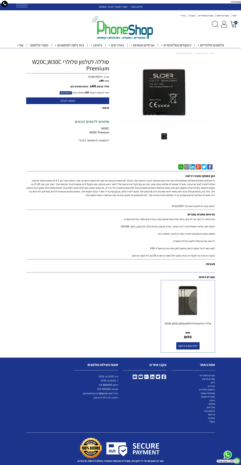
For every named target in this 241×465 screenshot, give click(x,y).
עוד (183, 15)
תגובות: (210, 264)
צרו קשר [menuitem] (211, 406)
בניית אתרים (107, 463)
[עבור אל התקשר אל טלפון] (5, 4)
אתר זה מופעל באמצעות (120, 463)
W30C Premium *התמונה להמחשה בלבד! (94, 136)
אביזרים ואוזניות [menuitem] (142, 45)
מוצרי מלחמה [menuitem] (39, 45)
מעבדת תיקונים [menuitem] (208, 388)
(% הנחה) (77, 92)
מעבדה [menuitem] (192, 15)
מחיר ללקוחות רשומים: (96, 92)
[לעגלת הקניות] (233, 24)
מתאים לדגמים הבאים (92, 121)
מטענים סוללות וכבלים (184, 53)
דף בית (212, 53)
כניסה (69, 93)
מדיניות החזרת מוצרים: (201, 214)
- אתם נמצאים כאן (80, 86)
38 (79, 92)
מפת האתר (207, 357)
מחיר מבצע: (103, 86)
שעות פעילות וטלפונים (103, 357)
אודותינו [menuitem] (211, 410)
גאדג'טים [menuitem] (116, 45)
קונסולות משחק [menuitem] (208, 385)
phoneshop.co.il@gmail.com (97, 385)
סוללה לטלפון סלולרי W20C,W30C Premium (70, 65)
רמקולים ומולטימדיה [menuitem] (176, 45)
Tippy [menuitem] (212, 413)
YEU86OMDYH (95, 76)
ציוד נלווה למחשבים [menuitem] (69, 45)
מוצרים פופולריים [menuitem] (205, 15)
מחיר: (104, 80)
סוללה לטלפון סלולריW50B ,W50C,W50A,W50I (193, 317)
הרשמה (63, 93)
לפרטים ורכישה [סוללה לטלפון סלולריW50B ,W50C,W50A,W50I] (193, 338)
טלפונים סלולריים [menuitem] (211, 45)
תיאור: (105, 108)
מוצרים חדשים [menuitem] (223, 15)
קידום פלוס (116, 463)
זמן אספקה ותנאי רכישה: (200, 176)
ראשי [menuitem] (234, 15)
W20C (105, 128)
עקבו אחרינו (157, 357)
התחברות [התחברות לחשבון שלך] (22, 5)
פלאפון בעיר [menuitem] (209, 403)
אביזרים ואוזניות (201, 53)
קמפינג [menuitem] (212, 395)
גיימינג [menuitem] (96, 45)
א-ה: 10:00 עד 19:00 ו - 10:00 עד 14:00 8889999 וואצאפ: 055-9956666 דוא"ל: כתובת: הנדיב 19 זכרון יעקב (100, 379)
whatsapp (236, 1)
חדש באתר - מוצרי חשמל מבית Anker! (120, 7)
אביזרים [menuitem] (211, 378)
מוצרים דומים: (206, 277)
